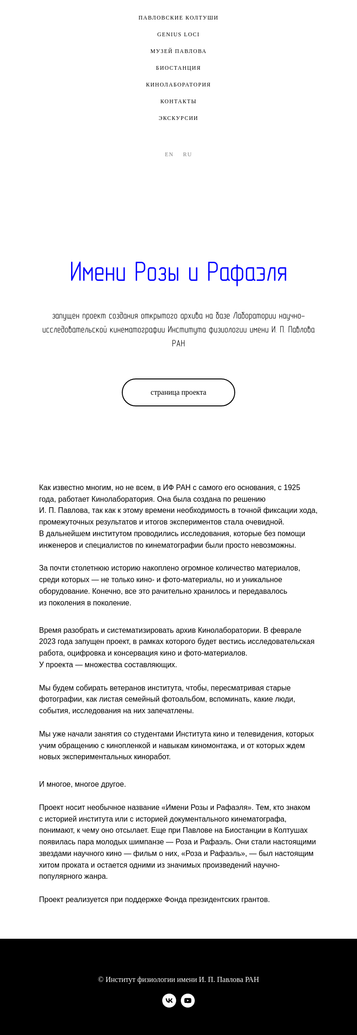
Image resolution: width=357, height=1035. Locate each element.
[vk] (169, 1005)
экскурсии (178, 118)
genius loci (178, 34)
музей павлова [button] (178, 51)
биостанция (178, 68)
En (169, 154)
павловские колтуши (178, 17)
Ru (187, 154)
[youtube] (188, 1005)
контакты (178, 101)
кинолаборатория (178, 84)
